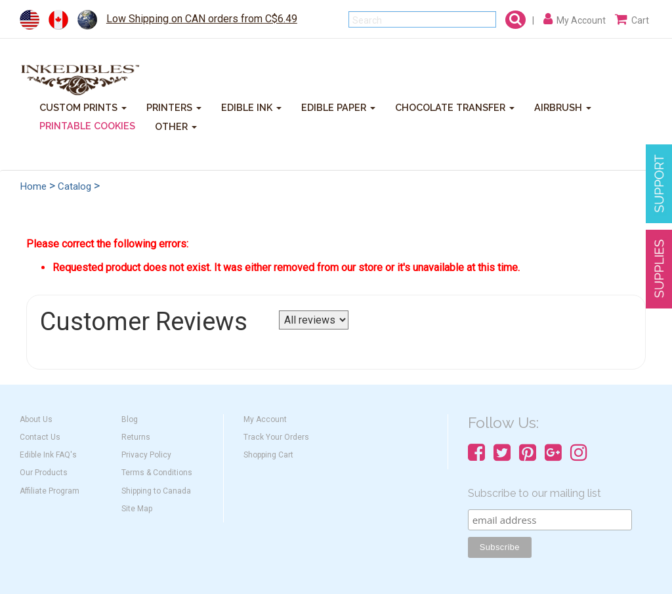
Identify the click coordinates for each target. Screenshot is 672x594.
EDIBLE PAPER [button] (338, 106)
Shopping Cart (268, 454)
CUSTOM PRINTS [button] (83, 106)
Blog (129, 419)
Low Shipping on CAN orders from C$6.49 (201, 18)
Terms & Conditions (156, 472)
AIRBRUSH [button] (562, 106)
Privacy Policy (146, 454)
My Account (265, 419)
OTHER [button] (176, 125)
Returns (135, 437)
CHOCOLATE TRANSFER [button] (454, 106)
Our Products (44, 472)
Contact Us (40, 437)
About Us (36, 419)
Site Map (136, 508)
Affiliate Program (49, 491)
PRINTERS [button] (173, 106)
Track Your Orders (276, 437)
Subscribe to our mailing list (534, 493)
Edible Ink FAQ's (48, 454)
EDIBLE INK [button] (251, 106)
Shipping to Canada (156, 491)
